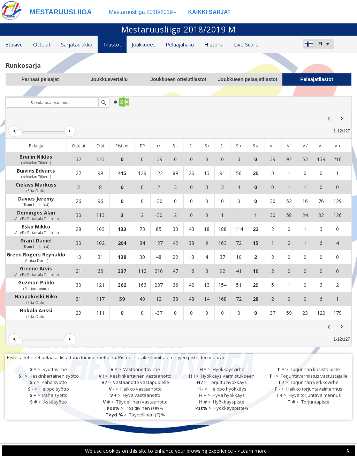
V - (321, 146)
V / (305, 146)
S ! (191, 146)
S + (239, 146)
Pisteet (122, 146)
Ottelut (78, 146)
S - (222, 146)
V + (338, 146)
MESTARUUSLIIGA (61, 12)
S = (175, 146)
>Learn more (252, 451)
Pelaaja (36, 146)
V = (273, 146)
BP (142, 146)
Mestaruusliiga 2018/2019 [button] (142, 12)
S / (207, 146)
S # (256, 146)
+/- (158, 146)
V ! (289, 146)
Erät (100, 146)
